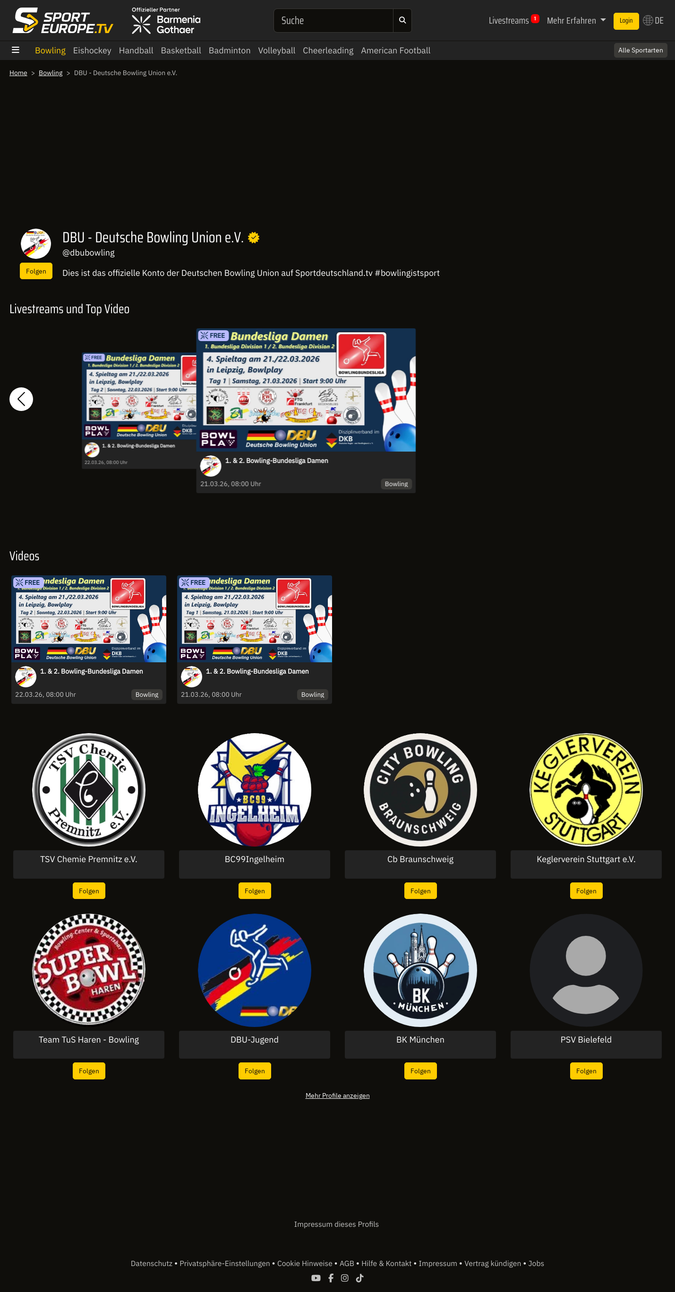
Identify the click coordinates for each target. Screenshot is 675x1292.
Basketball (181, 50)
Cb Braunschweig (420, 859)
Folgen (36, 270)
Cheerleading (328, 50)
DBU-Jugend (255, 1040)
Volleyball (277, 50)
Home (18, 72)
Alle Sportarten (640, 50)
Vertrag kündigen (493, 1263)
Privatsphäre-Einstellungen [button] (225, 1263)
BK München (420, 1040)
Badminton (230, 50)
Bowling (50, 50)
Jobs (537, 1263)
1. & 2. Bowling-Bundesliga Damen (138, 446)
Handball (136, 50)
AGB (348, 1263)
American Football (395, 50)
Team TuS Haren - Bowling (89, 1040)
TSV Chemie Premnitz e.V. (88, 859)
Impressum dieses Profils (336, 1224)
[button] (21, 399)
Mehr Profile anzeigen (338, 1095)
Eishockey (92, 50)
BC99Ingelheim (254, 859)
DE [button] (653, 20)
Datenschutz (152, 1263)
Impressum (439, 1263)
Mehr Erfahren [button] (572, 20)
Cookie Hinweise (305, 1263)
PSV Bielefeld (586, 1040)
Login (626, 21)
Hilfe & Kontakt (387, 1263)
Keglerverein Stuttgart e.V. (586, 859)
